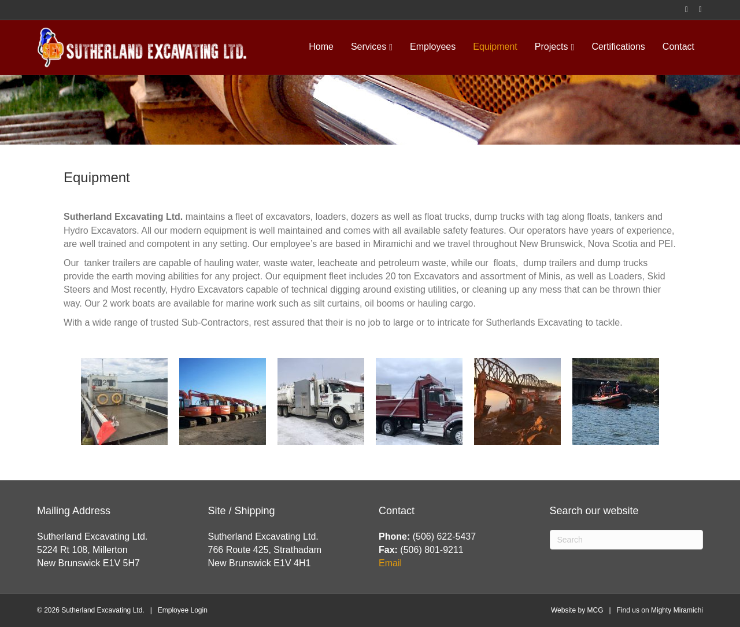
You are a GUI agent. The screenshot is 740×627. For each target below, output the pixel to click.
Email (390, 563)
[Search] (627, 539)
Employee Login (183, 610)
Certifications (618, 46)
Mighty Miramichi (677, 610)
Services (368, 46)
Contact (678, 46)
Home (321, 46)
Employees (433, 46)
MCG (595, 610)
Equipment (495, 46)
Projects (551, 46)
